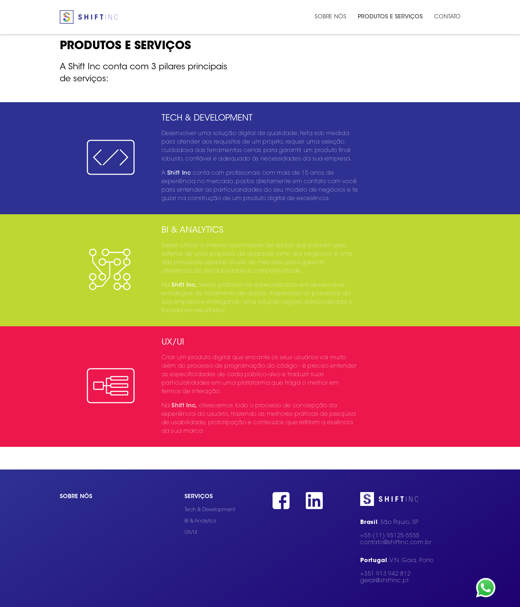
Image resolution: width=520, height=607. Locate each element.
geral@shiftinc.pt (384, 581)
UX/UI (191, 532)
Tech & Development (210, 510)
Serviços (199, 497)
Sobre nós (76, 497)
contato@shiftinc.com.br (395, 542)
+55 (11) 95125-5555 (390, 536)
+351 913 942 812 (385, 574)
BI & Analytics (200, 521)
